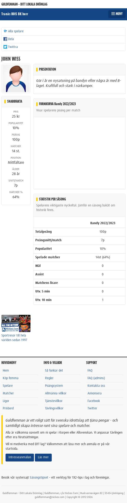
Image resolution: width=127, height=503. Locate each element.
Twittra (10, 47)
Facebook (94, 401)
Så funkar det (54, 370)
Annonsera (95, 393)
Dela (8, 39)
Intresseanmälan (20, 457)
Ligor (6, 401)
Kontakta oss (96, 385)
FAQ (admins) (96, 378)
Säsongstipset (39, 477)
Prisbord (8, 408)
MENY (117, 13)
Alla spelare (13, 31)
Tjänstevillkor (54, 401)
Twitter (92, 408)
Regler (49, 378)
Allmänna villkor (56, 393)
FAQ (90, 370)
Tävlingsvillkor (54, 408)
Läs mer (43, 457)
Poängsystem (54, 385)
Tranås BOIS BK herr (14, 14)
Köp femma (10, 378)
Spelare (8, 385)
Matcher (8, 393)
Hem (6, 370)
